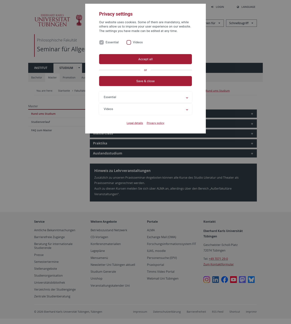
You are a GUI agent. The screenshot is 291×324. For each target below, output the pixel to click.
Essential (112, 42)
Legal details (135, 123)
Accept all (145, 59)
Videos (138, 42)
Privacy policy (155, 123)
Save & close (145, 81)
